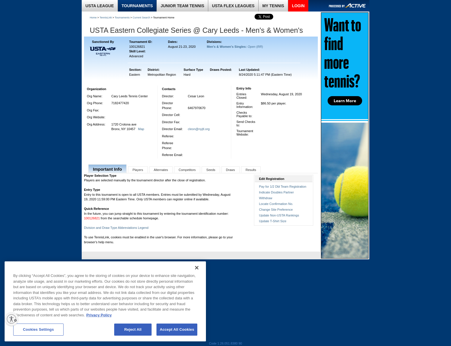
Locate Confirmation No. (276, 204)
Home (93, 17)
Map (141, 129)
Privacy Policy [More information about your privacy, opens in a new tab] (99, 315)
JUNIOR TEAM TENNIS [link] (182, 5)
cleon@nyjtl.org (199, 129)
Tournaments (122, 17)
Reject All (133, 329)
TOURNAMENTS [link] (137, 5)
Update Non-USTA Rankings (279, 215)
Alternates (161, 170)
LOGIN (298, 5)
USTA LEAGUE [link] (99, 5)
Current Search (141, 17)
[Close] (196, 267)
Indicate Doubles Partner (276, 192)
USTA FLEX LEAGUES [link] (233, 5)
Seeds (210, 170)
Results (251, 170)
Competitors (187, 170)
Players (138, 170)
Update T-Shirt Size (272, 221)
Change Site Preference (276, 209)
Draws (230, 170)
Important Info (107, 169)
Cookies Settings (38, 329)
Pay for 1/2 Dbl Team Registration (282, 186)
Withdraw (265, 198)
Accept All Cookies (177, 329)
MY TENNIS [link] (273, 5)
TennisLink (106, 17)
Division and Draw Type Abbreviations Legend (116, 227)
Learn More (345, 100)
